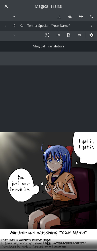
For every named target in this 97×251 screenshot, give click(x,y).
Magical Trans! (48, 6)
